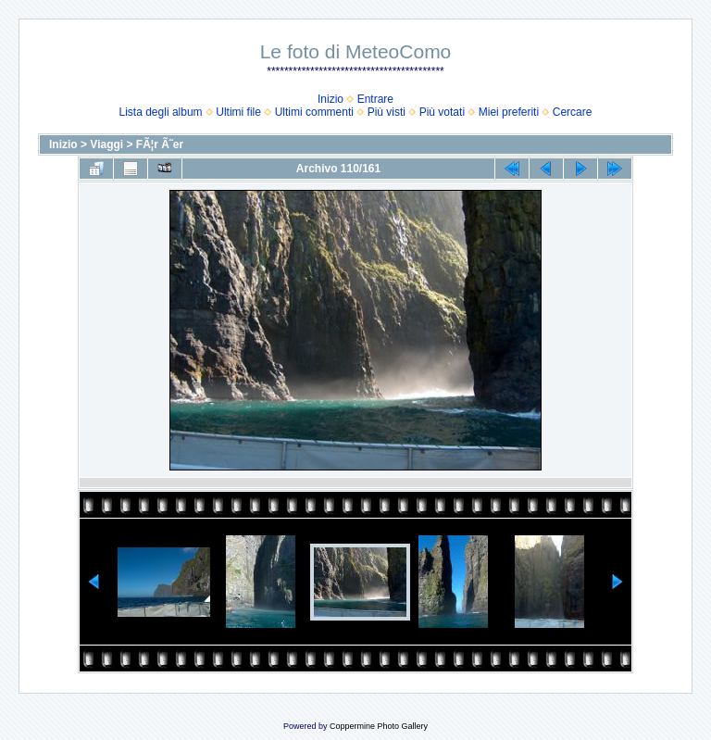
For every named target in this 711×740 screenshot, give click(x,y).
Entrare (375, 99)
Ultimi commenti (314, 112)
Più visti (386, 112)
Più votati (442, 112)
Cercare (572, 112)
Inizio (330, 99)
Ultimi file (238, 112)
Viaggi (106, 144)
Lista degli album (161, 112)
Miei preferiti (509, 112)
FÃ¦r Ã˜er (159, 144)
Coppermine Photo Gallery (379, 726)
